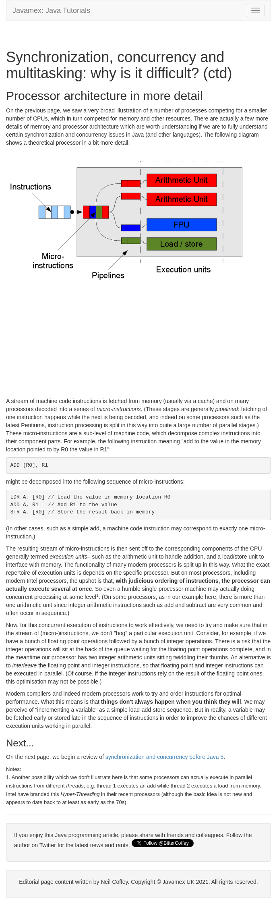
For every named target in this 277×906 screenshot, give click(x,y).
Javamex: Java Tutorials (51, 10)
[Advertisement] (138, 340)
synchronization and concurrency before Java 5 (164, 757)
